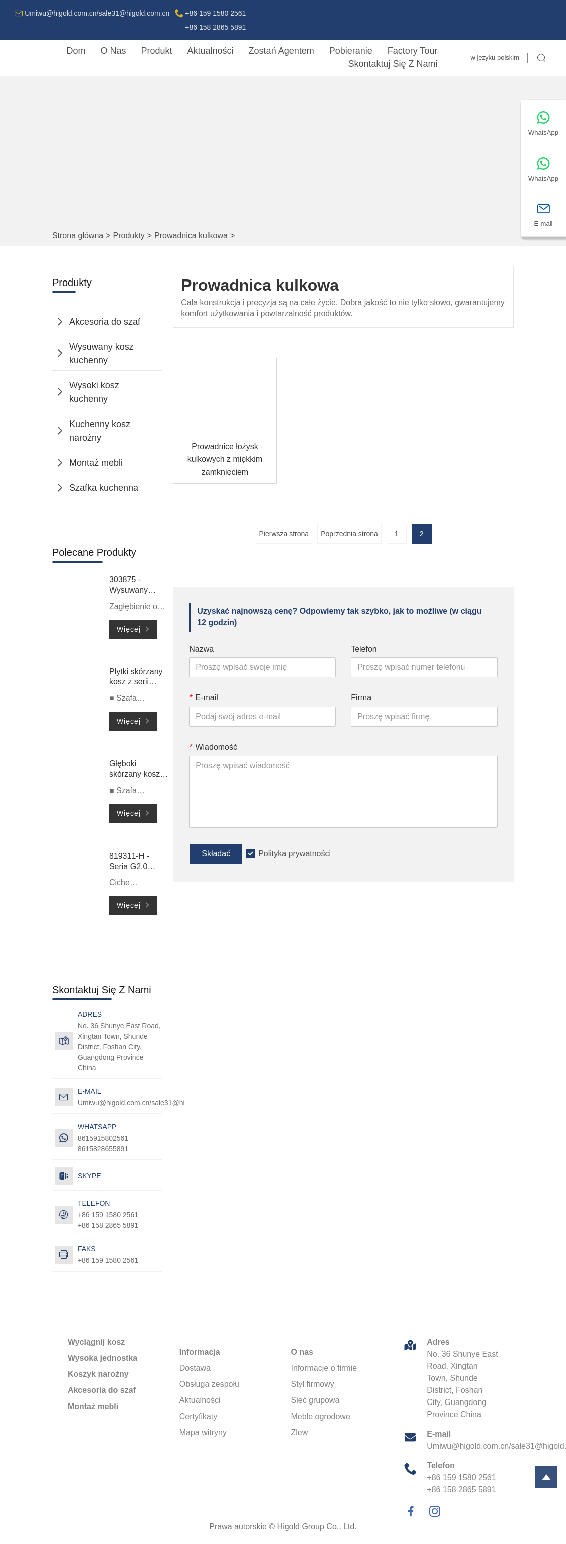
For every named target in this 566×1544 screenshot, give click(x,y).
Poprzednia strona (349, 534)
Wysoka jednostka (102, 1358)
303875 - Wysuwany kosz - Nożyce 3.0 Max (134, 585)
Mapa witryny (203, 1432)
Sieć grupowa (315, 1400)
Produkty (129, 235)
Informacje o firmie (324, 1368)
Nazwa (201, 649)
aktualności (210, 51)
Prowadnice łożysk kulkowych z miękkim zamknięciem (224, 459)
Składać (216, 853)
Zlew (299, 1432)
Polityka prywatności (294, 853)
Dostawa (195, 1368)
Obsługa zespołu (209, 1384)
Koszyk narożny (98, 1374)
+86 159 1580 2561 (108, 1260)
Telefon (364, 649)
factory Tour (413, 51)
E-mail (203, 697)
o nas (113, 51)
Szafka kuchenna (103, 488)
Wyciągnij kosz (96, 1342)
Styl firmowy (312, 1384)
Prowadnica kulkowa (191, 235)
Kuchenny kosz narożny (99, 431)
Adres (438, 1342)
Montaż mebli (96, 463)
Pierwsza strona (284, 534)
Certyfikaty (198, 1416)
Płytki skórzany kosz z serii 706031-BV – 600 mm (136, 677)
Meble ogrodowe (320, 1416)
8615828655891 (103, 1149)
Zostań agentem (281, 51)
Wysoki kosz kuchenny (94, 392)
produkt (156, 51)
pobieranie (350, 51)
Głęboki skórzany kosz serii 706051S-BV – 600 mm (135, 769)
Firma (361, 697)
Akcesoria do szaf (104, 322)
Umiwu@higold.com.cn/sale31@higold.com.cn (97, 13)
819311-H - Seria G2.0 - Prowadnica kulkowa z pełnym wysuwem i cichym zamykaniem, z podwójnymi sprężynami (132, 862)
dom (75, 51)
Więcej (133, 629)
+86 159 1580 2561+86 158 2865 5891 (215, 20)
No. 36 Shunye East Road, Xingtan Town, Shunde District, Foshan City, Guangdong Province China (119, 1047)
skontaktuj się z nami (392, 64)
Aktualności (200, 1400)
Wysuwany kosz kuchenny (101, 353)
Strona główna (77, 235)
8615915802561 (103, 1138)
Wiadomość (213, 747)
